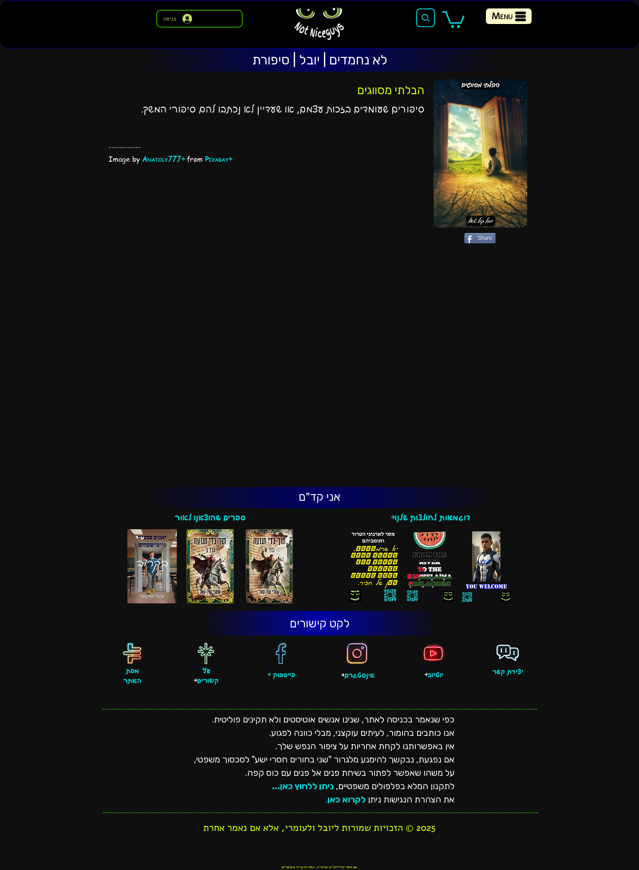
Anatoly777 (161, 159)
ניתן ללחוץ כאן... (303, 786)
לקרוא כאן (346, 799)
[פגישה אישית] (508, 653)
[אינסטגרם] (357, 653)
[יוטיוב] (433, 653)
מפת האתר (132, 676)
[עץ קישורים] (206, 653)
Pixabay (216, 159)
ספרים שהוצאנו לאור (210, 518)
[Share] (480, 238)
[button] (453, 18)
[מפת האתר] (132, 653)
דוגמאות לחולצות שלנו (432, 518)
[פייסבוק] (281, 653)
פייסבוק (283, 675)
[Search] (425, 17)
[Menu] (509, 16)
